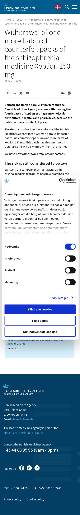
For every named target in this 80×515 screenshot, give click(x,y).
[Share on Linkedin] (14, 93)
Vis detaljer (60, 297)
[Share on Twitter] (21, 93)
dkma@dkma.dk (22, 419)
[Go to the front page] (19, 6)
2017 (19, 19)
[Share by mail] (27, 93)
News (8, 19)
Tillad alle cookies (40, 309)
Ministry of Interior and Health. (23, 433)
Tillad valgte (40, 320)
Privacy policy (12, 499)
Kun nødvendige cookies (40, 331)
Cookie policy (35, 499)
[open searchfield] (67, 7)
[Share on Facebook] (8, 93)
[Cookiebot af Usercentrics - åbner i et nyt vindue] (59, 180)
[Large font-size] (63, 93)
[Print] (69, 93)
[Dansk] (58, 7)
